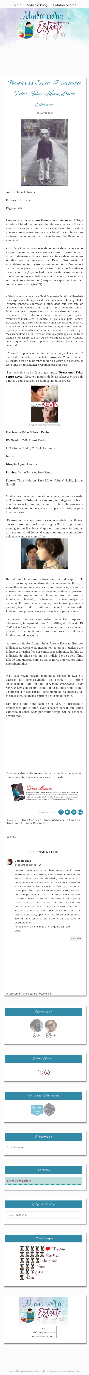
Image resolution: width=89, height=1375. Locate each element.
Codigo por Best (74, 1371)
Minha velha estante (19, 1180)
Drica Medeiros (31, 819)
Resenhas (39, 822)
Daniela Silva (23, 860)
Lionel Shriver (23, 822)
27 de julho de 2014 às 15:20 (28, 864)
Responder (76, 938)
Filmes (46, 819)
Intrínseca (58, 819)
